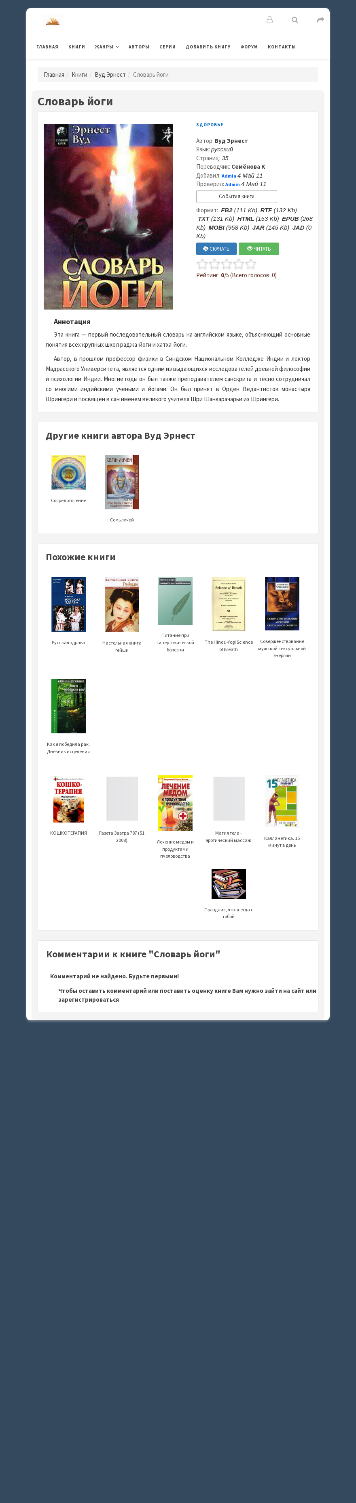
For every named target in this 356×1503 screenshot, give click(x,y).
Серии (167, 47)
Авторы (139, 47)
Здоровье (209, 125)
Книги (76, 47)
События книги (236, 196)
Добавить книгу (208, 47)
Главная (47, 47)
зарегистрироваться (88, 999)
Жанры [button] (104, 47)
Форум (249, 47)
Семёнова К (248, 166)
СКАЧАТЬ (216, 248)
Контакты (282, 47)
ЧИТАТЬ (259, 248)
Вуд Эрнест (110, 74)
